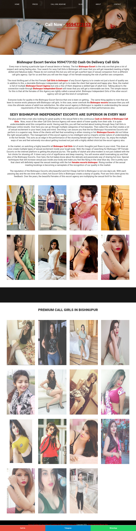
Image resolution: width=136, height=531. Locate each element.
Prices (35, 4)
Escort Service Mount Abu (98, 524)
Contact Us (55, 524)
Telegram (68, 528)
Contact (117, 4)
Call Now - (68, 24)
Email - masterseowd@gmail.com (68, 29)
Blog (81, 4)
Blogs (63, 524)
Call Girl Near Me (58, 4)
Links (42, 524)
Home (17, 4)
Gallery (36, 524)
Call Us (22, 528)
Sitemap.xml (71, 524)
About (98, 4)
